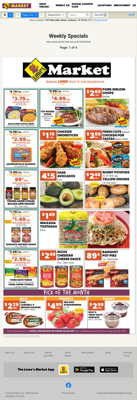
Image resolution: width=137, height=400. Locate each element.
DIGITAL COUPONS (48, 354)
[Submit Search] (87, 15)
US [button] (134, 5)
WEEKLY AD (29, 353)
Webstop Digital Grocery (120, 393)
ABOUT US (9, 353)
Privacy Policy (68, 393)
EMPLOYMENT (122, 5)
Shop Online (44, 5)
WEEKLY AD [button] (63, 5)
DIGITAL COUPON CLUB (82, 5)
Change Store (100, 20)
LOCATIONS (105, 5)
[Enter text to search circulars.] (76, 15)
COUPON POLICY (127, 354)
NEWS (108, 353)
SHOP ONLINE (67, 354)
